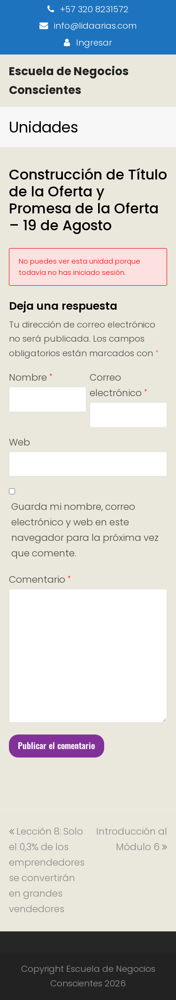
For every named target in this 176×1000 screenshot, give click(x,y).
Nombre (30, 377)
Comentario (39, 579)
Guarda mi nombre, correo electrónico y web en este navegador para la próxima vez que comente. (85, 530)
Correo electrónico (118, 385)
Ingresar (94, 42)
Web (19, 442)
